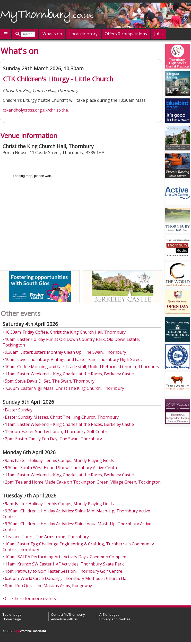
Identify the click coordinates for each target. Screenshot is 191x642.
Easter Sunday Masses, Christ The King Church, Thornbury (62, 417)
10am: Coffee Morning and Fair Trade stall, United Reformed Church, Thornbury (82, 366)
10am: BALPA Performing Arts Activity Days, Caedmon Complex (65, 557)
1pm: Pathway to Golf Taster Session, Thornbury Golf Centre (63, 571)
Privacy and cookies (115, 619)
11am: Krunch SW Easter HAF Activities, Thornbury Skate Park (64, 564)
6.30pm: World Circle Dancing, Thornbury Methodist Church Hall (66, 578)
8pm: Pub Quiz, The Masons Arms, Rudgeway (48, 585)
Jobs (158, 34)
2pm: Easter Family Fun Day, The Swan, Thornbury (53, 439)
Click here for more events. (31, 598)
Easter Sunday (18, 410)
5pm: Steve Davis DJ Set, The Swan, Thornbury (49, 381)
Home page (12, 619)
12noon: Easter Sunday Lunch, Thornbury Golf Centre (57, 431)
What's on (52, 34)
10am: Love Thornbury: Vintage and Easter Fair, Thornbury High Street (73, 359)
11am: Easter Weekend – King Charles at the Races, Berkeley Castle (69, 374)
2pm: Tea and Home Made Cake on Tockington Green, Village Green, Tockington (83, 482)
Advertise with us (64, 619)
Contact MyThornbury (68, 614)
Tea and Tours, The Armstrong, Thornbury (47, 536)
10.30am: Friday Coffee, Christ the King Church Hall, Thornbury (65, 332)
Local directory (83, 34)
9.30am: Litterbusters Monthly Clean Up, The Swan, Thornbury (65, 352)
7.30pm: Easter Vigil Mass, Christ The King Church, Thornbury (64, 388)
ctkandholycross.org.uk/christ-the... (36, 110)
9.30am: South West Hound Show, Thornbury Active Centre (61, 467)
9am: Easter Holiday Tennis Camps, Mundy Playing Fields (59, 460)
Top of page (12, 614)
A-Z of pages (109, 614)
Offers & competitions (126, 34)
